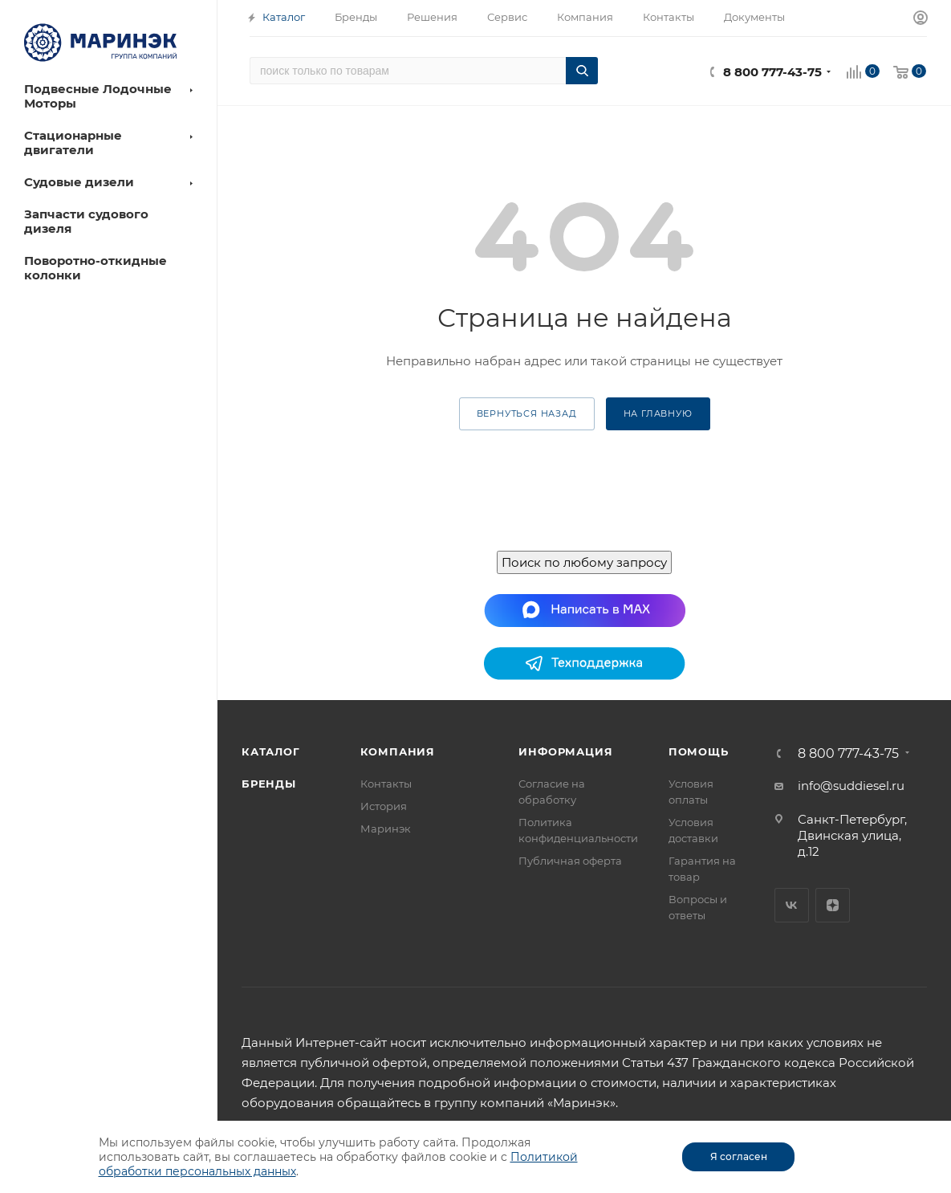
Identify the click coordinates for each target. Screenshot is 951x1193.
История (383, 806)
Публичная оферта (570, 860)
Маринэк (385, 828)
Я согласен (738, 1156)
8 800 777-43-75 (772, 71)
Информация (565, 751)
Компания (397, 751)
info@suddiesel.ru (851, 785)
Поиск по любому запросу (584, 562)
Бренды (269, 783)
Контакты (386, 783)
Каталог (271, 751)
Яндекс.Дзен (832, 905)
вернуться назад (527, 413)
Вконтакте (791, 905)
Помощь (699, 751)
